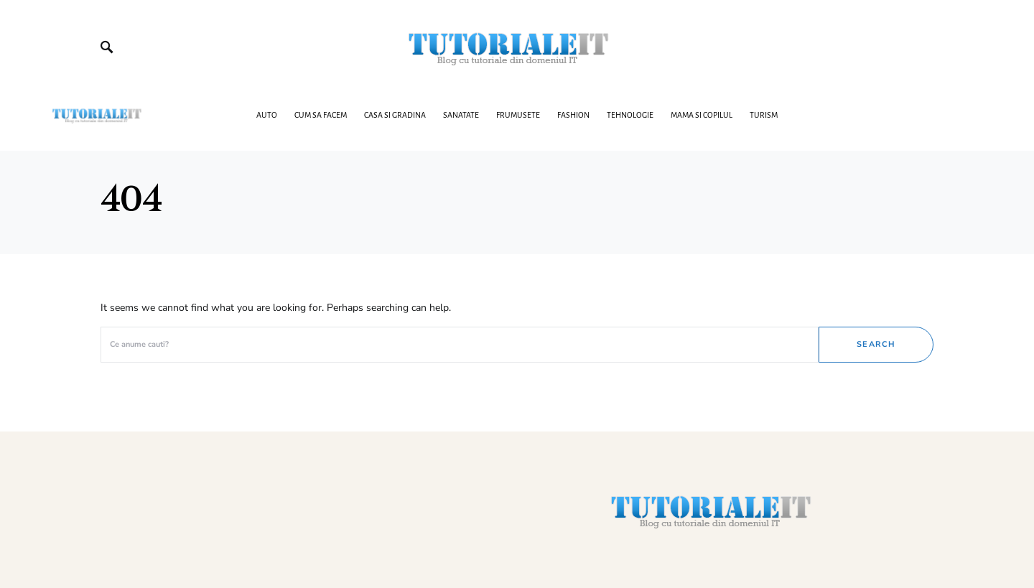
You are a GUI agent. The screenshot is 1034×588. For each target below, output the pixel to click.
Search (876, 344)
